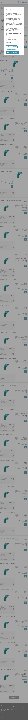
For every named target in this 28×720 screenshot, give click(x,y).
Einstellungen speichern (12, 46)
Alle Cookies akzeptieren (12, 52)
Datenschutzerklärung (11, 49)
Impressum (8, 42)
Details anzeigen (10, 41)
